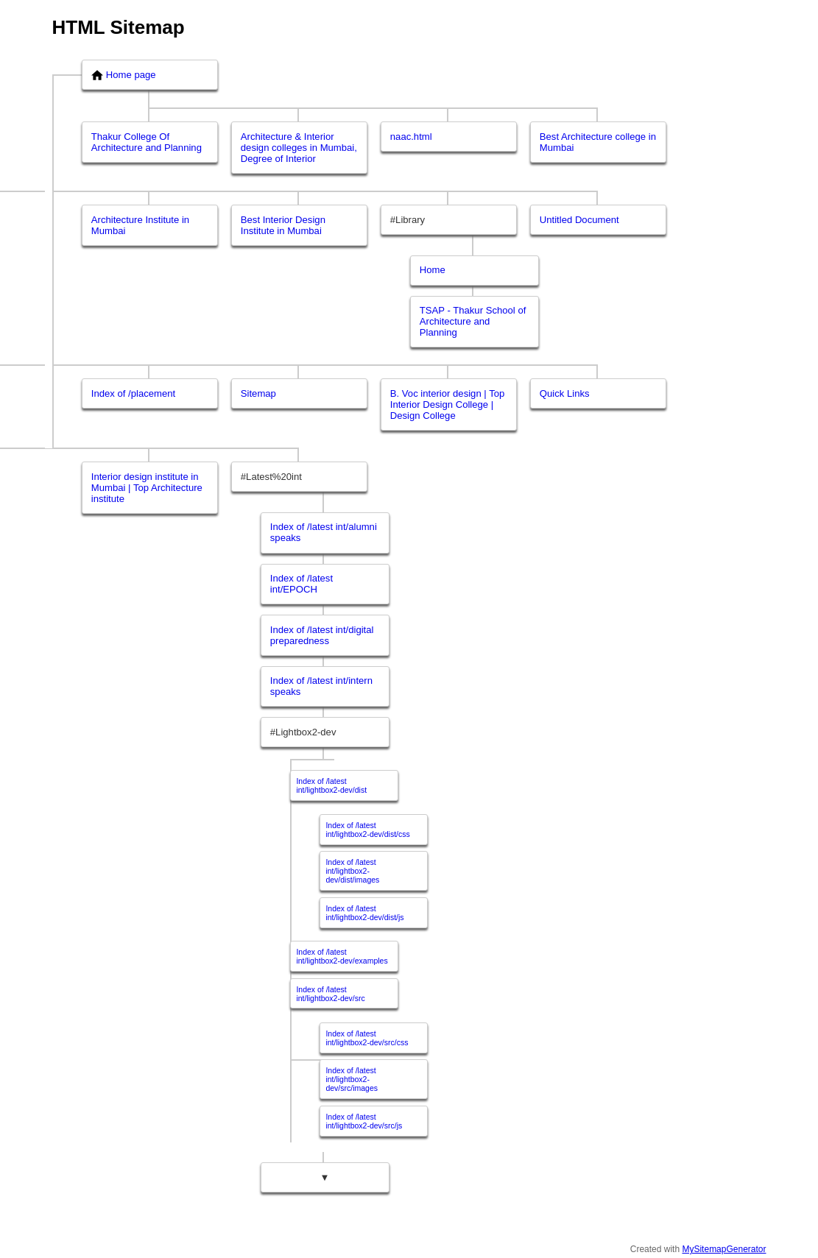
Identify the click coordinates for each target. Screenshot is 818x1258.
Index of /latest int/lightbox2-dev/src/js (363, 1121)
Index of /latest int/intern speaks (321, 686)
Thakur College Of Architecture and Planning (146, 142)
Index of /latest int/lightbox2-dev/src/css (366, 1038)
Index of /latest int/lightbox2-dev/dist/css (367, 829)
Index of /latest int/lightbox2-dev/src (330, 994)
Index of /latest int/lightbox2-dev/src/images (351, 1079)
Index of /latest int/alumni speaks (323, 532)
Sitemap (258, 393)
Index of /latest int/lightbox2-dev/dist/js (364, 913)
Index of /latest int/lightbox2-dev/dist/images (352, 871)
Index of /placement (133, 393)
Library (410, 219)
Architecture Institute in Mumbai (140, 225)
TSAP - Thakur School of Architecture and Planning (473, 321)
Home (432, 269)
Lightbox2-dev (305, 732)
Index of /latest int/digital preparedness (322, 635)
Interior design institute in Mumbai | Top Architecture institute (146, 487)
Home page (123, 75)
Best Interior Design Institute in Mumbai (283, 225)
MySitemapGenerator (724, 1249)
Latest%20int (274, 476)
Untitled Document (579, 219)
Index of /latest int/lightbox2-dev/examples (341, 956)
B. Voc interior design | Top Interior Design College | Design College (447, 404)
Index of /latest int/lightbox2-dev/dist (331, 785)
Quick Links (565, 393)
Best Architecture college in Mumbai (598, 142)
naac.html (411, 136)
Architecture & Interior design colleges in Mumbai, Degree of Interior (299, 147)
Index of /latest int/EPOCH (301, 584)
